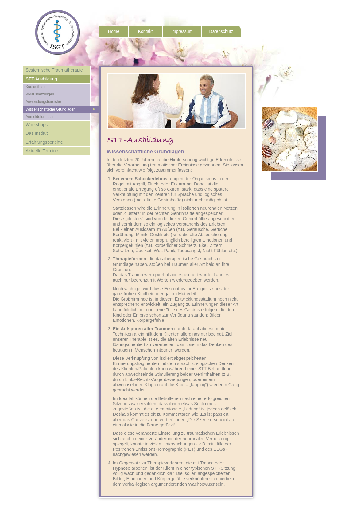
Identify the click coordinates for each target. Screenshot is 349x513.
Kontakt (145, 31)
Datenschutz (221, 31)
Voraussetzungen (40, 94)
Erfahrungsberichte (44, 142)
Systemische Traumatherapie (54, 70)
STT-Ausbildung (41, 78)
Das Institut (37, 133)
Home (113, 31)
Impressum (181, 31)
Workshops (37, 124)
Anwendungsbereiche (43, 101)
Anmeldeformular (40, 117)
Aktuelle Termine (42, 150)
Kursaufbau (35, 87)
